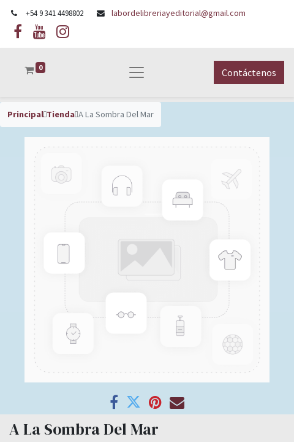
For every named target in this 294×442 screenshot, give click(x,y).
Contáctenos (249, 72)
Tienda (61, 114)
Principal (25, 114)
